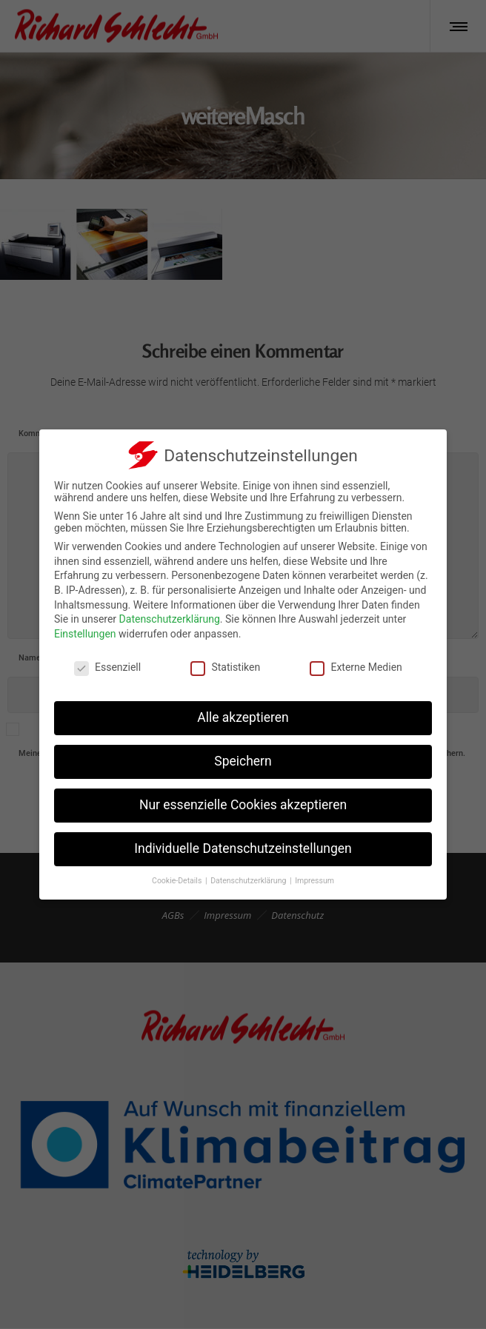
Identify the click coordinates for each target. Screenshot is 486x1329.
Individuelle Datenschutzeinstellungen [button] (242, 848)
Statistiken (225, 667)
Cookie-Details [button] (178, 881)
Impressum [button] (314, 881)
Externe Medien (356, 667)
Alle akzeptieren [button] (243, 717)
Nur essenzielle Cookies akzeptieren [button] (243, 804)
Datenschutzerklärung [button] (249, 881)
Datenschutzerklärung (169, 619)
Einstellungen (85, 634)
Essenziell (107, 667)
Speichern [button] (242, 761)
